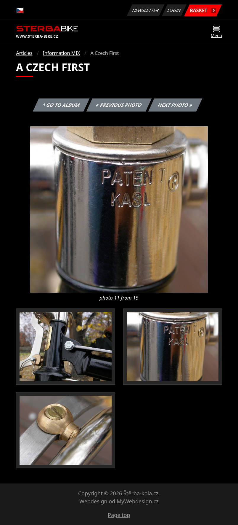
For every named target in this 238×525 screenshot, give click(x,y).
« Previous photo (119, 105)
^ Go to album (61, 105)
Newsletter (145, 10)
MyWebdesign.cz (138, 501)
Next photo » (175, 105)
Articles (24, 53)
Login (174, 10)
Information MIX (61, 53)
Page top (119, 514)
